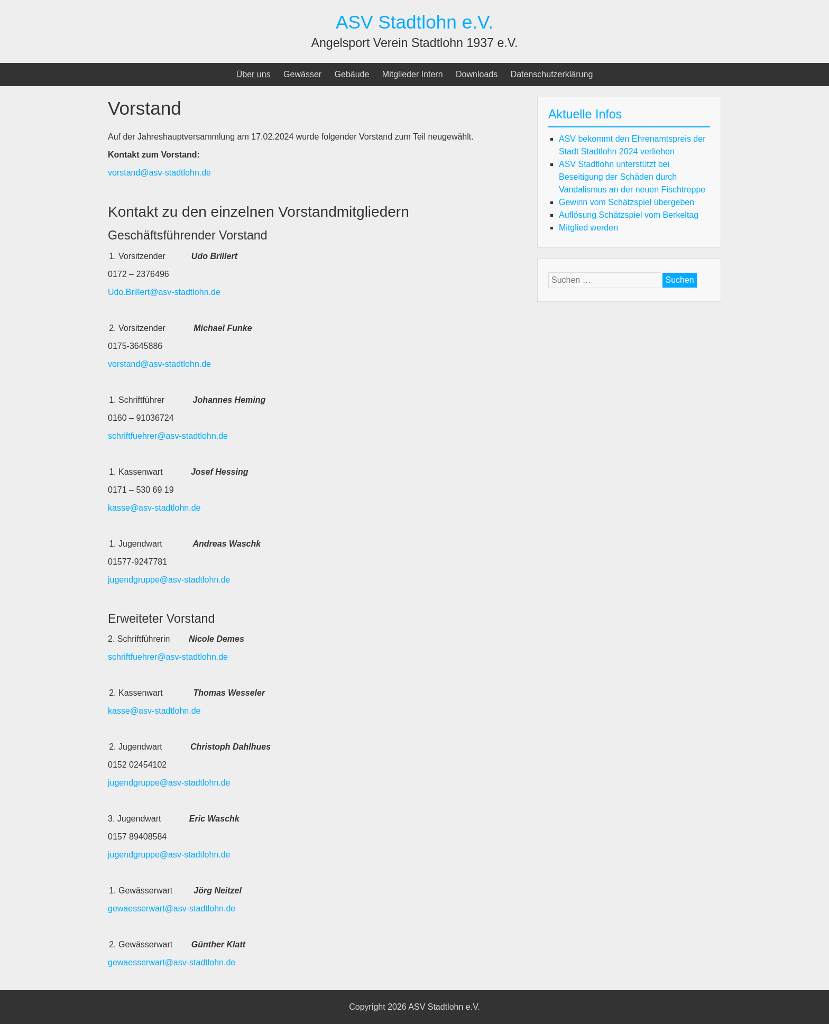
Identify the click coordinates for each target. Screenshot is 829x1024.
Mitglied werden (588, 227)
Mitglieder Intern (412, 74)
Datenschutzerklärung (552, 74)
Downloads (477, 74)
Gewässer (302, 74)
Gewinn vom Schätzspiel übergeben (626, 202)
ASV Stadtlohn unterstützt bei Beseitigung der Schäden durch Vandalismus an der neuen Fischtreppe (632, 177)
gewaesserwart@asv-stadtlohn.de (171, 908)
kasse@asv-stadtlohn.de (154, 507)
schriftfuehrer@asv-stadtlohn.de (168, 435)
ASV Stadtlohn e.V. (414, 22)
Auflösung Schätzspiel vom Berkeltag (628, 214)
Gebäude (352, 74)
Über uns (253, 74)
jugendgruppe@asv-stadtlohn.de (169, 579)
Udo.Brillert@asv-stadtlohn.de (164, 292)
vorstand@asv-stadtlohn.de (159, 172)
